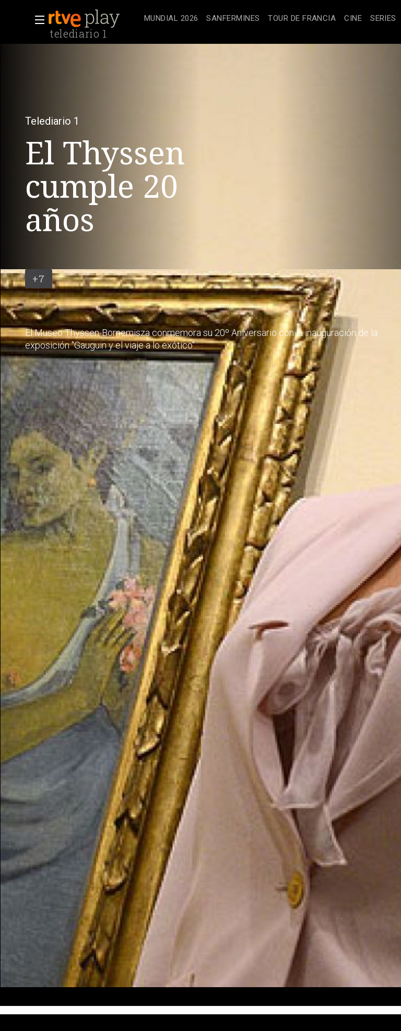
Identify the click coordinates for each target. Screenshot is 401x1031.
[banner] (94, 18)
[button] (36, 19)
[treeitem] (171, 19)
